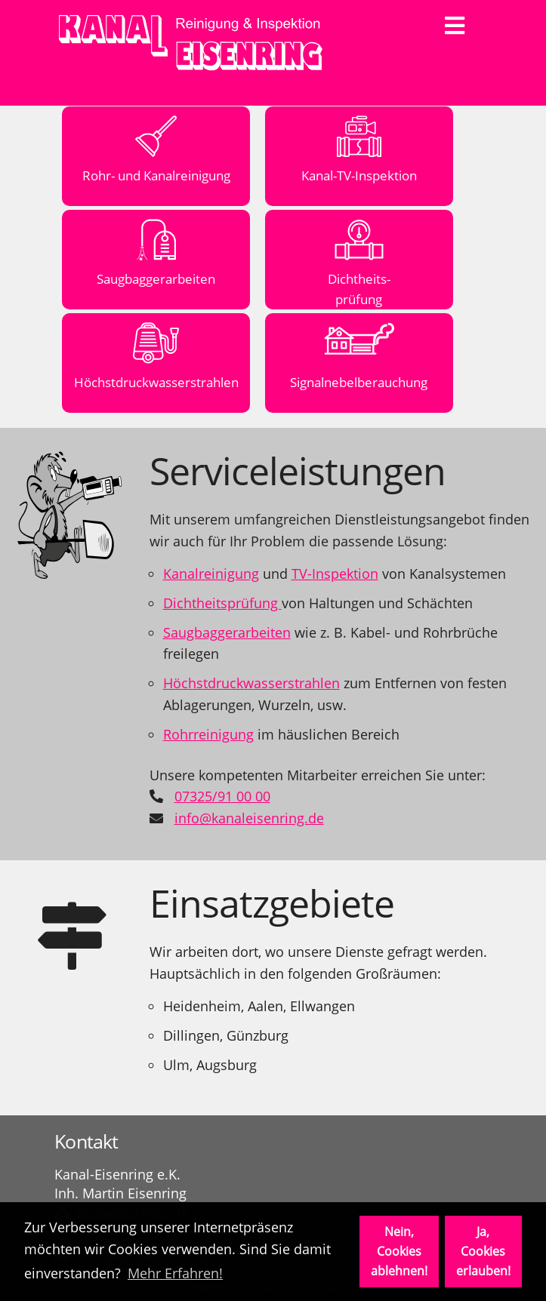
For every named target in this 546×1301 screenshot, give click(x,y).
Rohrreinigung (208, 734)
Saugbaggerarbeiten (227, 632)
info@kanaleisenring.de (249, 818)
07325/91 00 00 (222, 796)
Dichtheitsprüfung (222, 603)
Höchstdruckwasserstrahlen (251, 683)
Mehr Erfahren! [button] (175, 1273)
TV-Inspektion (335, 573)
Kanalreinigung (211, 573)
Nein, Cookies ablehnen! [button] (399, 1251)
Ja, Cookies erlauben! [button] (483, 1251)
